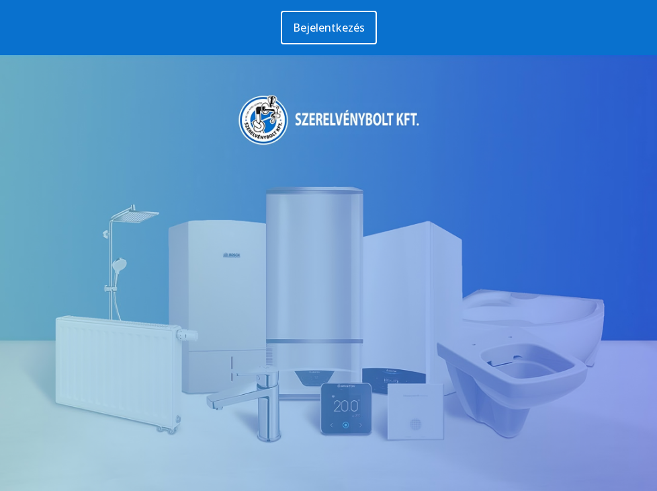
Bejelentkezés (329, 27)
